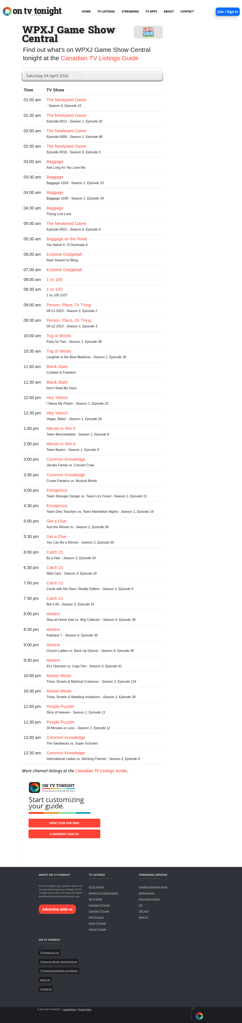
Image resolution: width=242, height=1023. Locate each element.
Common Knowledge (66, 459)
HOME (86, 11)
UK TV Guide (95, 899)
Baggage (55, 161)
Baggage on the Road (67, 239)
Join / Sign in (227, 11)
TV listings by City (49, 952)
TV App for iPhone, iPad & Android (58, 961)
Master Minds (59, 675)
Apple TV (143, 917)
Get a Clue (57, 521)
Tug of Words (59, 335)
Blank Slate (57, 366)
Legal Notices (69, 1009)
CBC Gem (144, 911)
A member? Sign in (64, 834)
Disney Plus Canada (149, 899)
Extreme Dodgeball (64, 254)
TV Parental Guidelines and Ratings (59, 970)
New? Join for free (64, 823)
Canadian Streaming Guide (153, 886)
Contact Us (46, 989)
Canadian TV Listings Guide (99, 58)
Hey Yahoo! (57, 397)
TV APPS (151, 11)
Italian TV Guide (97, 923)
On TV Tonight (96, 886)
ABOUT (169, 11)
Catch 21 (55, 552)
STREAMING (130, 11)
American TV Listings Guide (103, 893)
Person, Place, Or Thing (69, 305)
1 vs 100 (54, 279)
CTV (141, 905)
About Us (45, 979)
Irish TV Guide (96, 917)
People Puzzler (61, 706)
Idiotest (53, 613)
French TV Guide (97, 929)
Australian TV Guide (99, 905)
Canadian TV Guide (99, 911)
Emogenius (57, 490)
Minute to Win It (61, 428)
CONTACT (187, 11)
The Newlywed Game (66, 99)
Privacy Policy (84, 1009)
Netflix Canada (146, 893)
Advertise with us (57, 909)
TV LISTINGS (106, 11)
